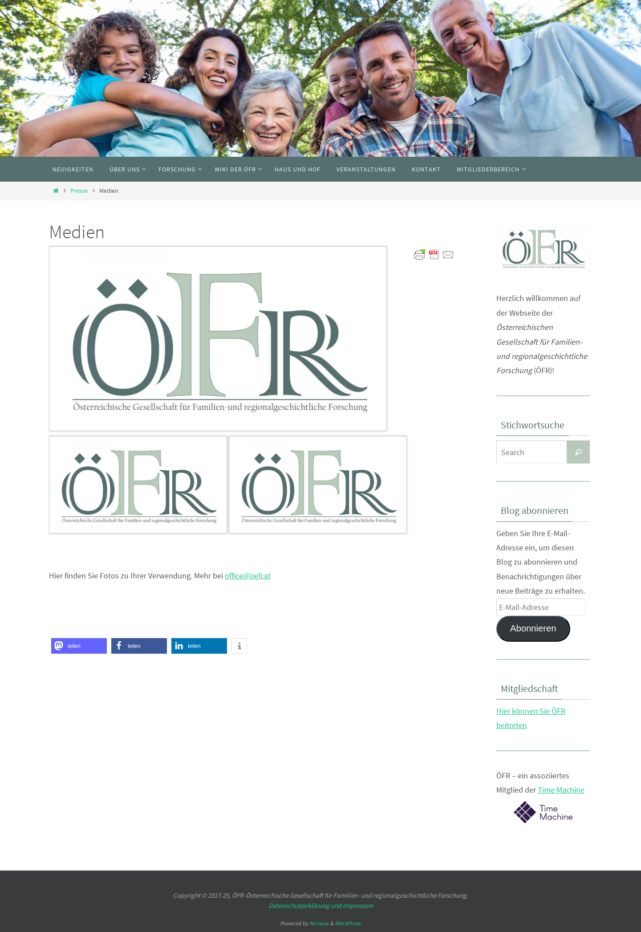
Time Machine (561, 790)
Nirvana (319, 923)
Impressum (358, 905)
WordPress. (348, 923)
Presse (79, 191)
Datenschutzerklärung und (305, 905)
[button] (79, 646)
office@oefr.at (248, 575)
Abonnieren (533, 628)
